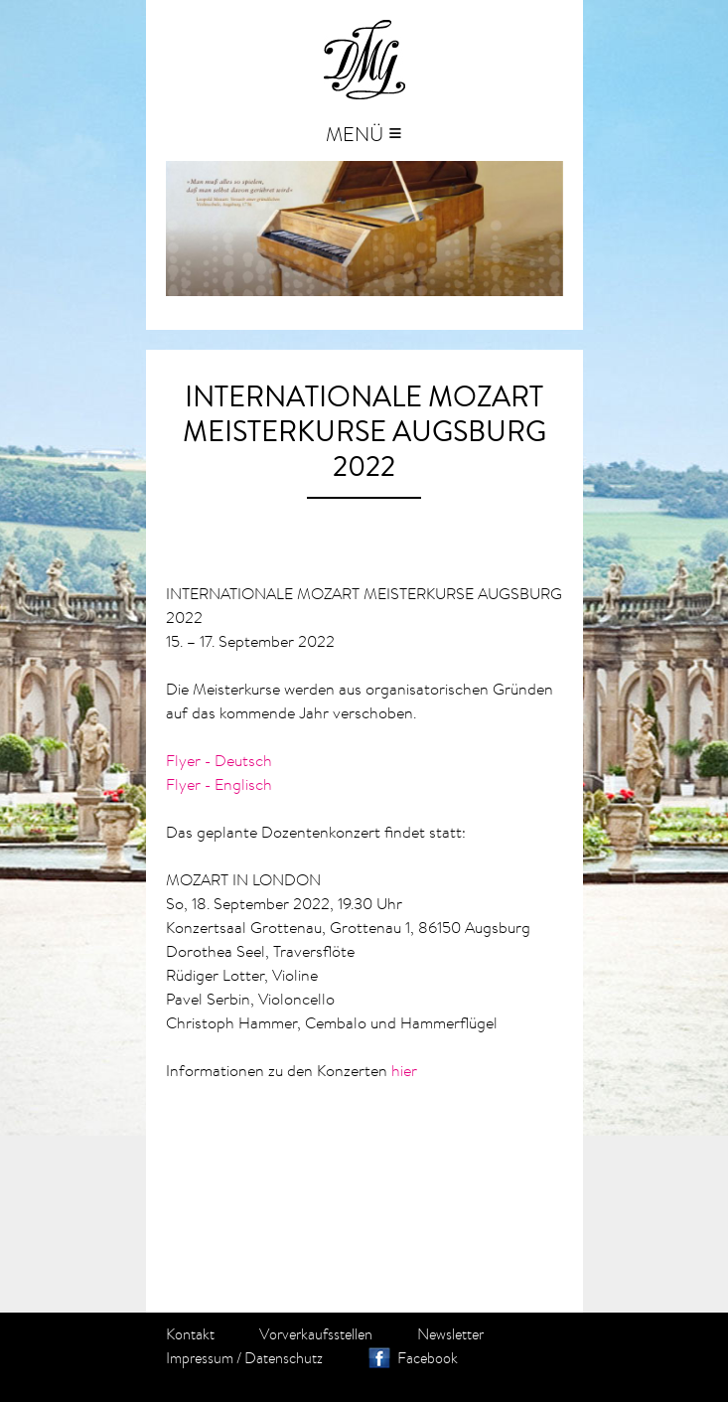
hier (404, 1070)
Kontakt (190, 1334)
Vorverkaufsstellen (315, 1334)
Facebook (427, 1358)
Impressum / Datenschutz (244, 1358)
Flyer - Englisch (219, 784)
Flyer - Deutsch (219, 760)
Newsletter (450, 1334)
